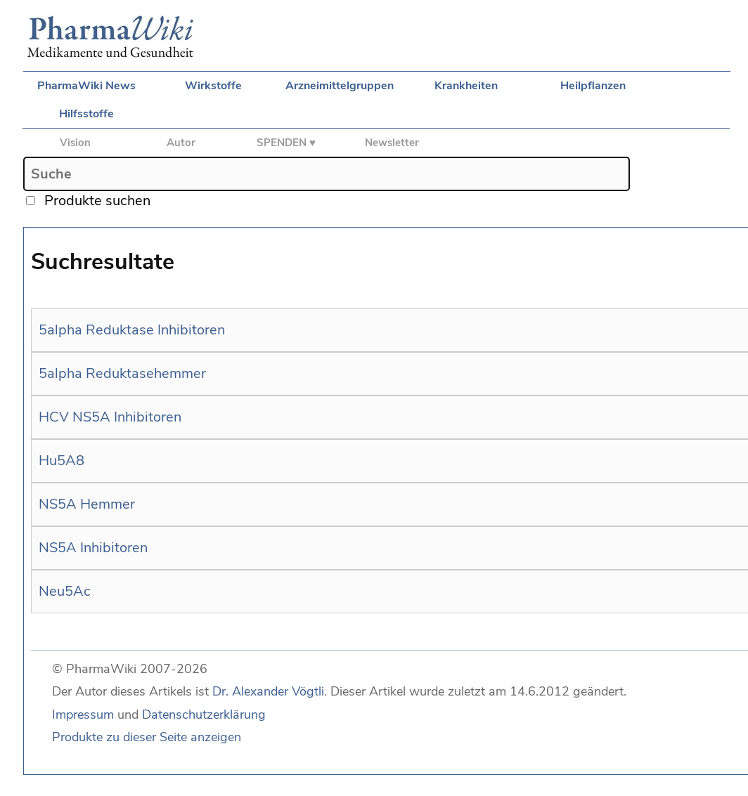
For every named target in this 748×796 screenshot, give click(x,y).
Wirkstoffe (213, 85)
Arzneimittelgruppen (339, 85)
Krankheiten (466, 85)
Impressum (83, 714)
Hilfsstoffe (86, 114)
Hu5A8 (61, 460)
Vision (75, 143)
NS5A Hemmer (87, 504)
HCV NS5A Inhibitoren (110, 416)
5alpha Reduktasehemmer (122, 373)
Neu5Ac (65, 591)
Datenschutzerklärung (204, 714)
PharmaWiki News (86, 85)
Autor (181, 143)
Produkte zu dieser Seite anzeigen (146, 737)
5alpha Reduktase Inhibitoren (132, 329)
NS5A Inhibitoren (93, 547)
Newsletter (392, 143)
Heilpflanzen (593, 85)
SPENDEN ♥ (286, 143)
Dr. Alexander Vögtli (268, 691)
